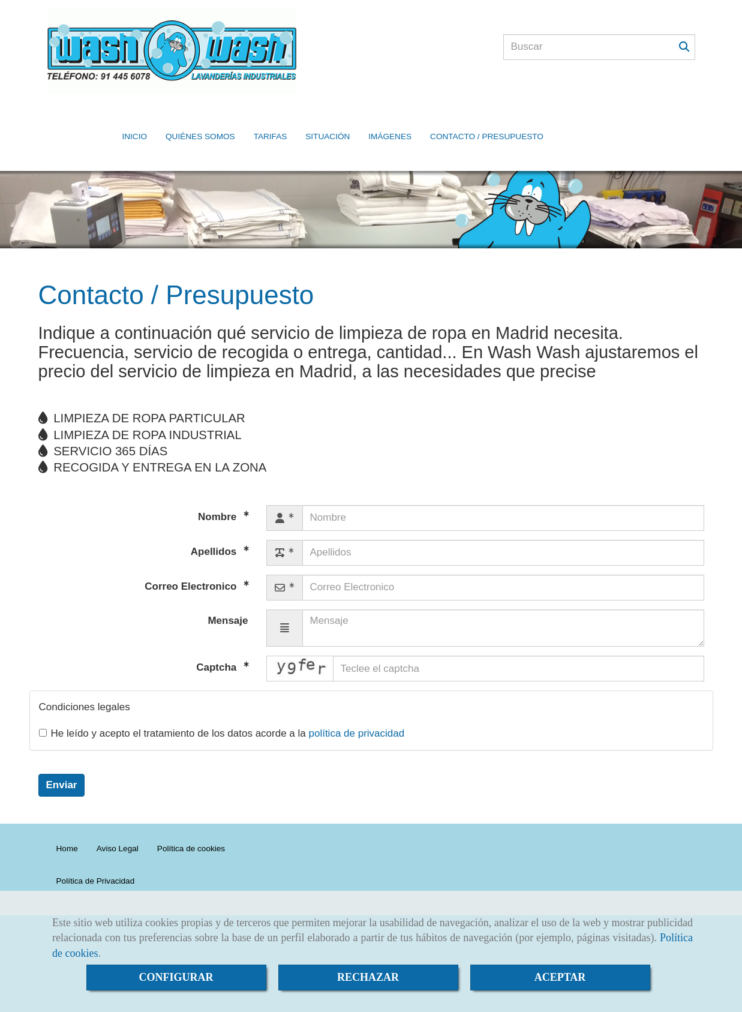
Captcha (217, 640)
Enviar (61, 758)
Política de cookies (191, 821)
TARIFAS (270, 118)
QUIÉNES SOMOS (200, 118)
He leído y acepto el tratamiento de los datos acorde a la (222, 706)
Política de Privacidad (95, 853)
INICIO (135, 118)
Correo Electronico (192, 559)
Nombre (218, 490)
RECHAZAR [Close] (368, 977)
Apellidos (215, 524)
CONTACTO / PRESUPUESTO (486, 118)
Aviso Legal (118, 821)
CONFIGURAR (176, 977)
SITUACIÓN (327, 118)
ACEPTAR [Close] (560, 977)
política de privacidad (356, 706)
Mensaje (228, 593)
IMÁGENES (389, 118)
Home (67, 821)
